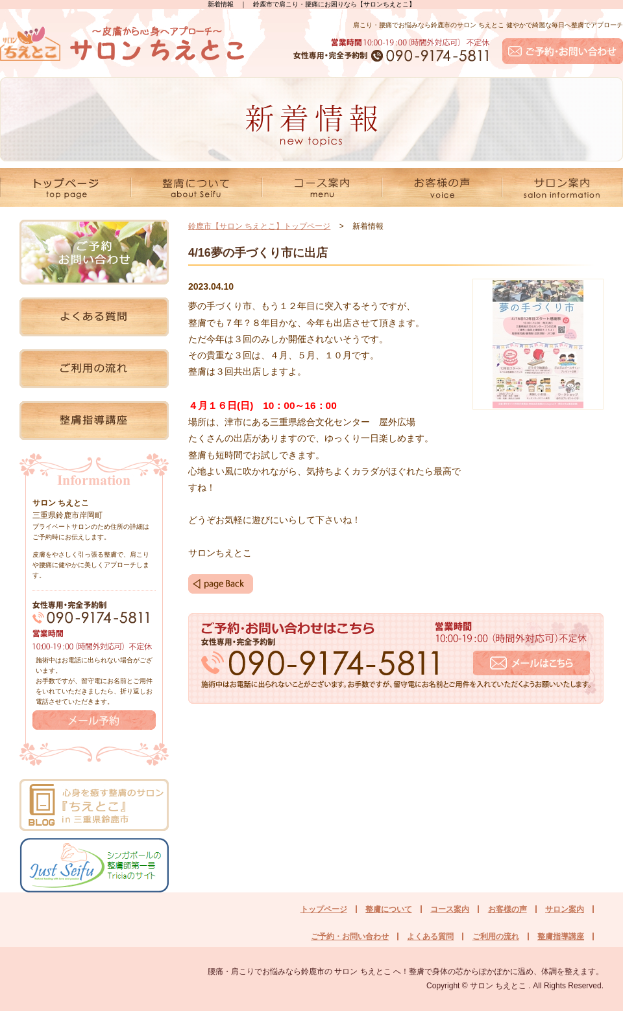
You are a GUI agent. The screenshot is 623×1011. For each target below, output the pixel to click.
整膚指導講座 (560, 936)
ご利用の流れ (495, 936)
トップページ (323, 909)
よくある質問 (430, 936)
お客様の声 (507, 909)
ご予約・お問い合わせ (350, 936)
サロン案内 (564, 909)
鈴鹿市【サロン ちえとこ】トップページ (259, 226)
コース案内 (449, 909)
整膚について (388, 909)
